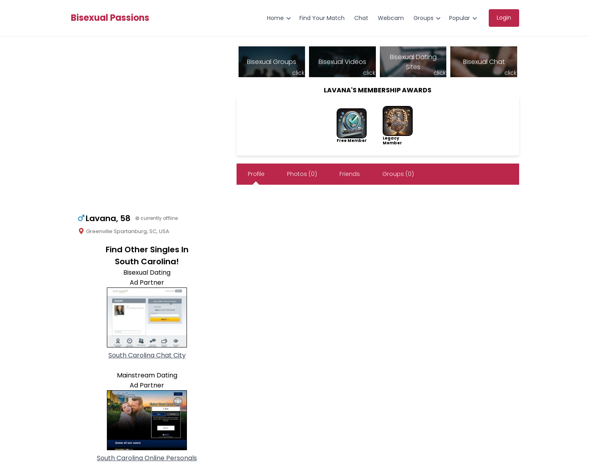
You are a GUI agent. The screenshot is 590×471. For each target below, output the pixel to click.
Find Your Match (322, 18)
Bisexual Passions (110, 18)
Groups (423, 18)
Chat (361, 18)
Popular (459, 18)
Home (275, 18)
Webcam (391, 18)
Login (504, 18)
